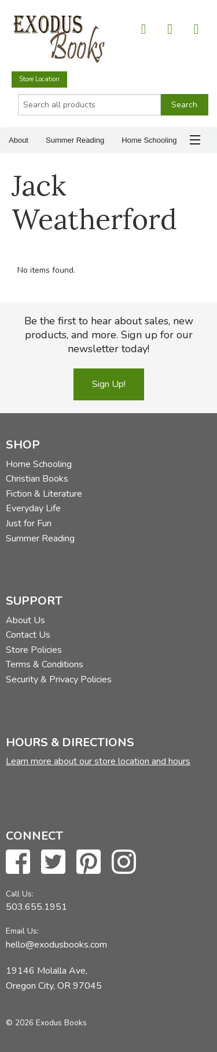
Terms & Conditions (44, 664)
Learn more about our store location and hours (98, 761)
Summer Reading (75, 140)
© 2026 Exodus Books (46, 1022)
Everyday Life (33, 508)
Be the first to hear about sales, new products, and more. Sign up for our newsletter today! (108, 335)
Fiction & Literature (44, 493)
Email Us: (22, 931)
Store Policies (34, 650)
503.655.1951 (36, 907)
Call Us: (20, 893)
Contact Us (28, 634)
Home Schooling (149, 140)
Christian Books (37, 478)
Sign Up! (109, 384)
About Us (25, 620)
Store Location (39, 79)
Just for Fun (29, 523)
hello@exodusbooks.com (56, 944)
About (18, 140)
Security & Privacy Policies (59, 679)
